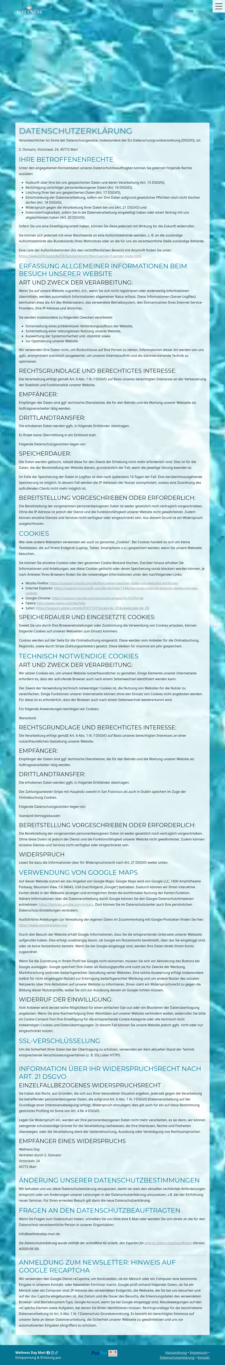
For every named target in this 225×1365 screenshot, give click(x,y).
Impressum (199, 1352)
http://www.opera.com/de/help (61, 603)
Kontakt (203, 1357)
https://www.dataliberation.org (43, 925)
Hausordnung (176, 1352)
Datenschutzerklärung (177, 1357)
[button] (219, 6)
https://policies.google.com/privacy (66, 904)
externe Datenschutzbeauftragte (168, 1243)
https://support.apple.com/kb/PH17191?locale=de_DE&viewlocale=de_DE (92, 608)
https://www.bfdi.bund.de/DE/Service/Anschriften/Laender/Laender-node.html (80, 256)
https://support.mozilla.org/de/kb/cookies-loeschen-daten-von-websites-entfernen (114, 583)
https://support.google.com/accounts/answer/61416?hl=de (98, 598)
